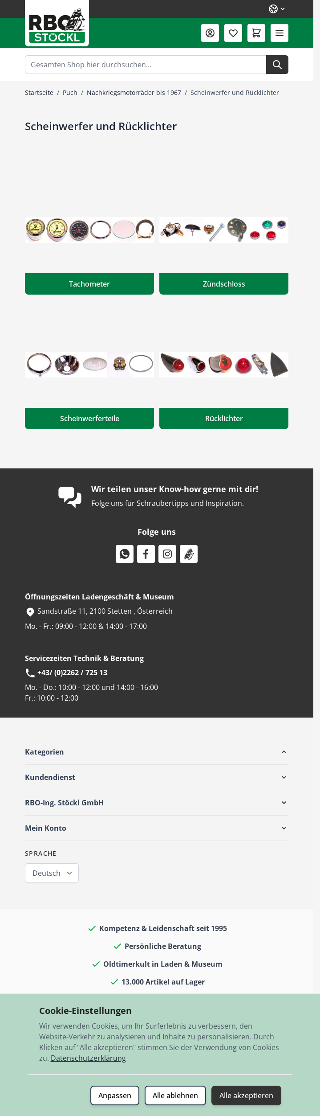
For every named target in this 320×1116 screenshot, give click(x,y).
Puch (70, 92)
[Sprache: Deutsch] (277, 9)
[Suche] (277, 64)
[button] (156, 751)
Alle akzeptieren (246, 1095)
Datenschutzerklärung (88, 1058)
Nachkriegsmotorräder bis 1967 (134, 92)
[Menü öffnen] (279, 33)
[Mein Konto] (210, 33)
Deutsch (46, 873)
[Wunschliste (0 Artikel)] (233, 33)
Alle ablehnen (175, 1095)
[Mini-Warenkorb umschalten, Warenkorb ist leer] (256, 33)
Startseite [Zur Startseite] (39, 92)
